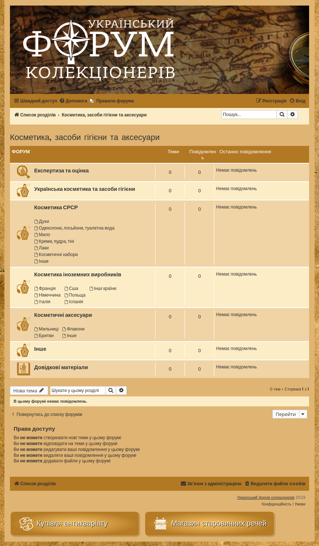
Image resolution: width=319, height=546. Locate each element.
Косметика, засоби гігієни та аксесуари (85, 136)
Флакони (73, 329)
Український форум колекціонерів (265, 497)
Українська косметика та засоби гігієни (84, 189)
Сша (71, 288)
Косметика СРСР (56, 207)
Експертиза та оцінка (61, 170)
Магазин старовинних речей (209, 523)
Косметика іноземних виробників (77, 274)
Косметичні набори (56, 254)
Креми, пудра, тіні (54, 241)
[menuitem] (73, 101)
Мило (42, 234)
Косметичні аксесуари (63, 315)
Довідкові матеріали (61, 367)
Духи (41, 221)
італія (42, 301)
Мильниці (46, 329)
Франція (44, 288)
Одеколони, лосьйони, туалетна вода (74, 228)
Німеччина (47, 295)
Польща (75, 295)
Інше (41, 261)
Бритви (44, 335)
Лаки (41, 248)
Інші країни (103, 288)
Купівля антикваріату (63, 523)
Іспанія (73, 301)
